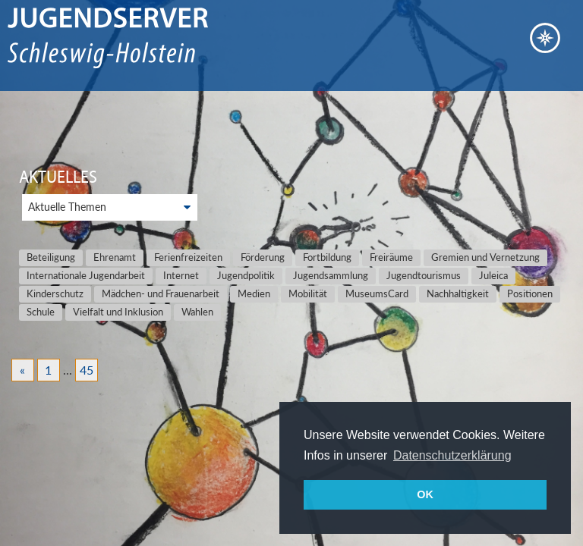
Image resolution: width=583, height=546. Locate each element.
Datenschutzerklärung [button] (452, 455)
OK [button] (425, 494)
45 (86, 369)
